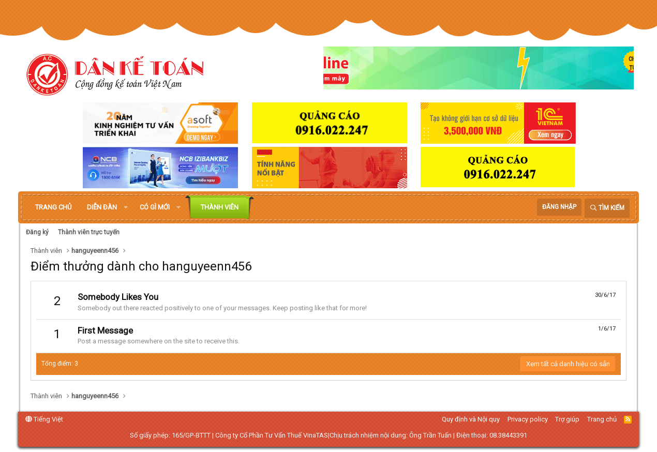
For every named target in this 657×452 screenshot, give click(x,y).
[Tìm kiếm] (607, 208)
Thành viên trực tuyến (89, 232)
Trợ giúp (567, 419)
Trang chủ (53, 207)
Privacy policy (527, 419)
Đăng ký (37, 232)
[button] (125, 207)
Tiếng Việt (44, 419)
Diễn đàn (102, 207)
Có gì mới (155, 207)
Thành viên (219, 207)
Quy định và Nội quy (471, 419)
